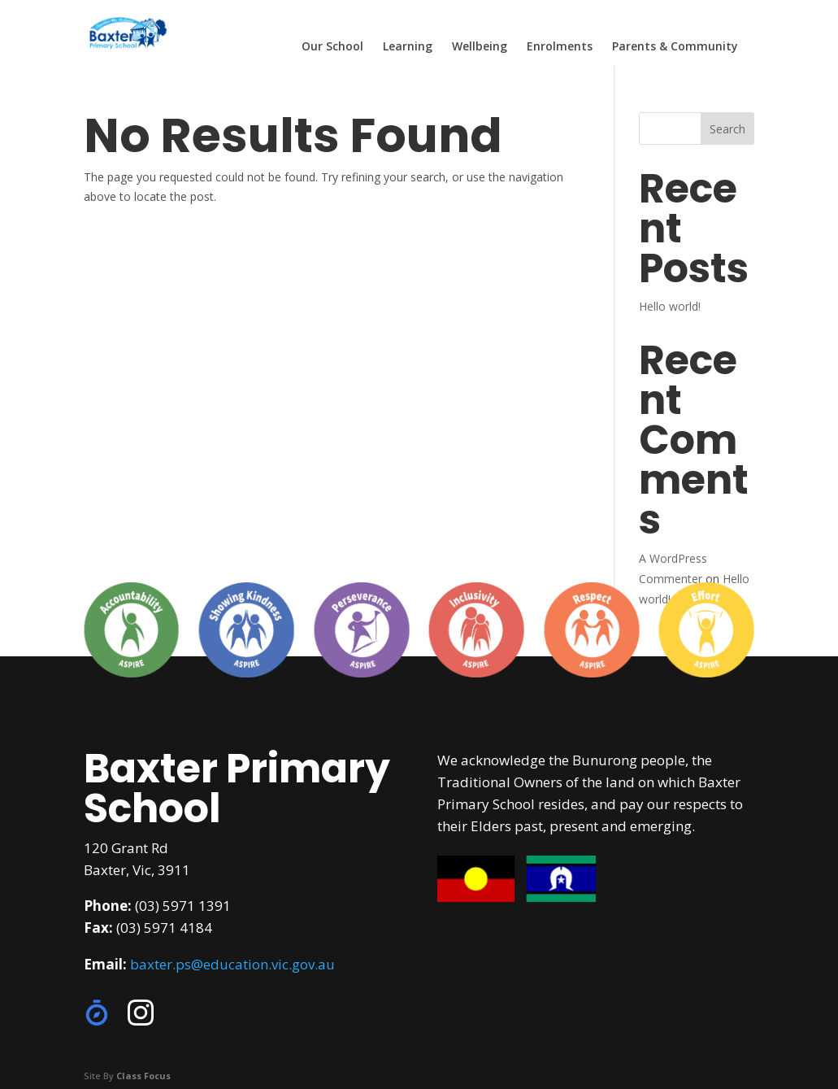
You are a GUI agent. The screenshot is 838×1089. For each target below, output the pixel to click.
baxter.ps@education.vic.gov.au (232, 964)
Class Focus (143, 1075)
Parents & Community (675, 47)
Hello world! (670, 306)
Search (727, 129)
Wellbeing (479, 47)
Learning (407, 47)
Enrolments (560, 47)
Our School (332, 47)
